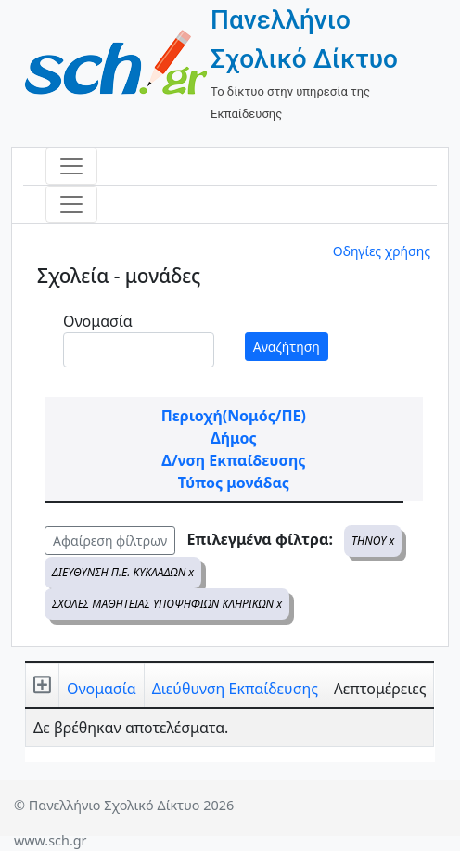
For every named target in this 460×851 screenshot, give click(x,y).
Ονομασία (98, 321)
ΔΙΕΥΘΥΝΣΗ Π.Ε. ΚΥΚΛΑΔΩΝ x (123, 572)
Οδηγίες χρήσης (381, 251)
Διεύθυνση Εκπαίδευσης (235, 688)
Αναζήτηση (286, 346)
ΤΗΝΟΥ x (372, 540)
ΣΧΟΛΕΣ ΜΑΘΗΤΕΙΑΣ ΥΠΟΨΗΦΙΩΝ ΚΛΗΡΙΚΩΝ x (167, 604)
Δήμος (234, 438)
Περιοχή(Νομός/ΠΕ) (233, 416)
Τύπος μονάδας (233, 482)
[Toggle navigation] (71, 166)
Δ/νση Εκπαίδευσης (233, 460)
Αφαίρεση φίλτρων (110, 540)
